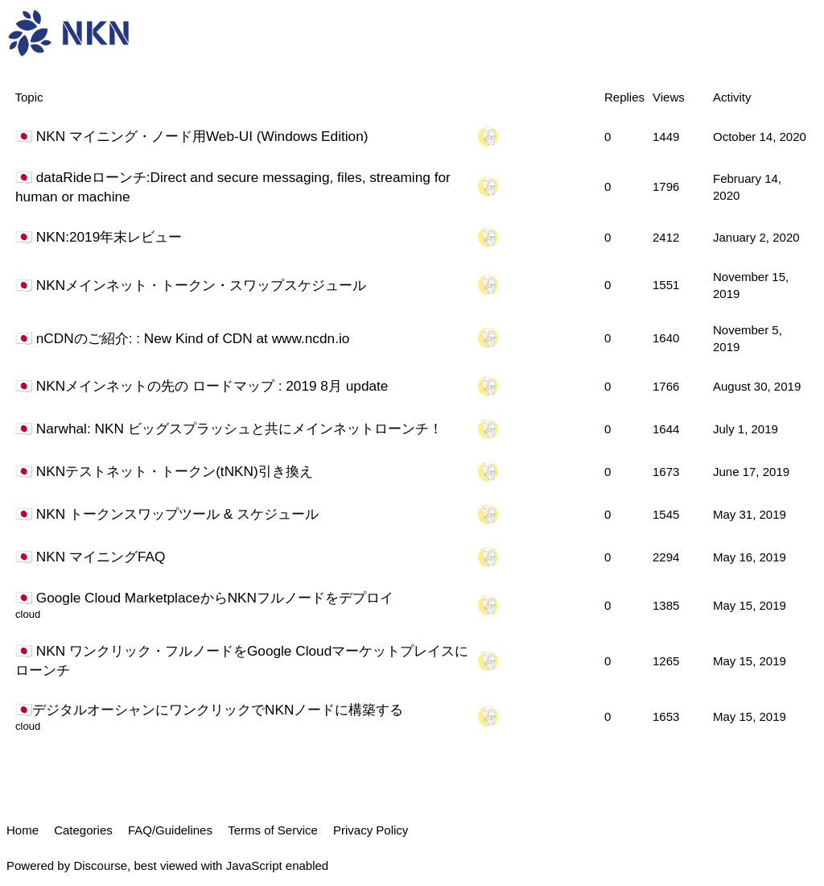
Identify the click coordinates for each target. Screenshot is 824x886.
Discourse (100, 865)
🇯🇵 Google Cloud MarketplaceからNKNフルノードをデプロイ (204, 598)
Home (22, 830)
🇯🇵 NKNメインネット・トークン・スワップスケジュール (190, 285)
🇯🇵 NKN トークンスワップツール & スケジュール (167, 514)
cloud (27, 614)
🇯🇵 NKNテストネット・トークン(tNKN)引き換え (164, 471)
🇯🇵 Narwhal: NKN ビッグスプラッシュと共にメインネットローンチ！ (229, 428)
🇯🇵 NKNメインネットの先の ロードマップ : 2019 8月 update (201, 386)
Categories (83, 830)
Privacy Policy (370, 830)
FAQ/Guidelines (170, 830)
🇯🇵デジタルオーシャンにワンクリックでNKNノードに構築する (209, 710)
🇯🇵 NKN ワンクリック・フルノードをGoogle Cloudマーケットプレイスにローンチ (241, 660)
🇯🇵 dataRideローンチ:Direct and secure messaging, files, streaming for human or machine (233, 187)
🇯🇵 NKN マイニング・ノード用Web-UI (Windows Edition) (192, 136)
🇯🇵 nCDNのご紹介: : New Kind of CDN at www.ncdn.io (182, 338)
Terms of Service (273, 830)
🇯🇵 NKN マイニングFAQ (90, 557)
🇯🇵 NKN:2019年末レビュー (98, 237)
